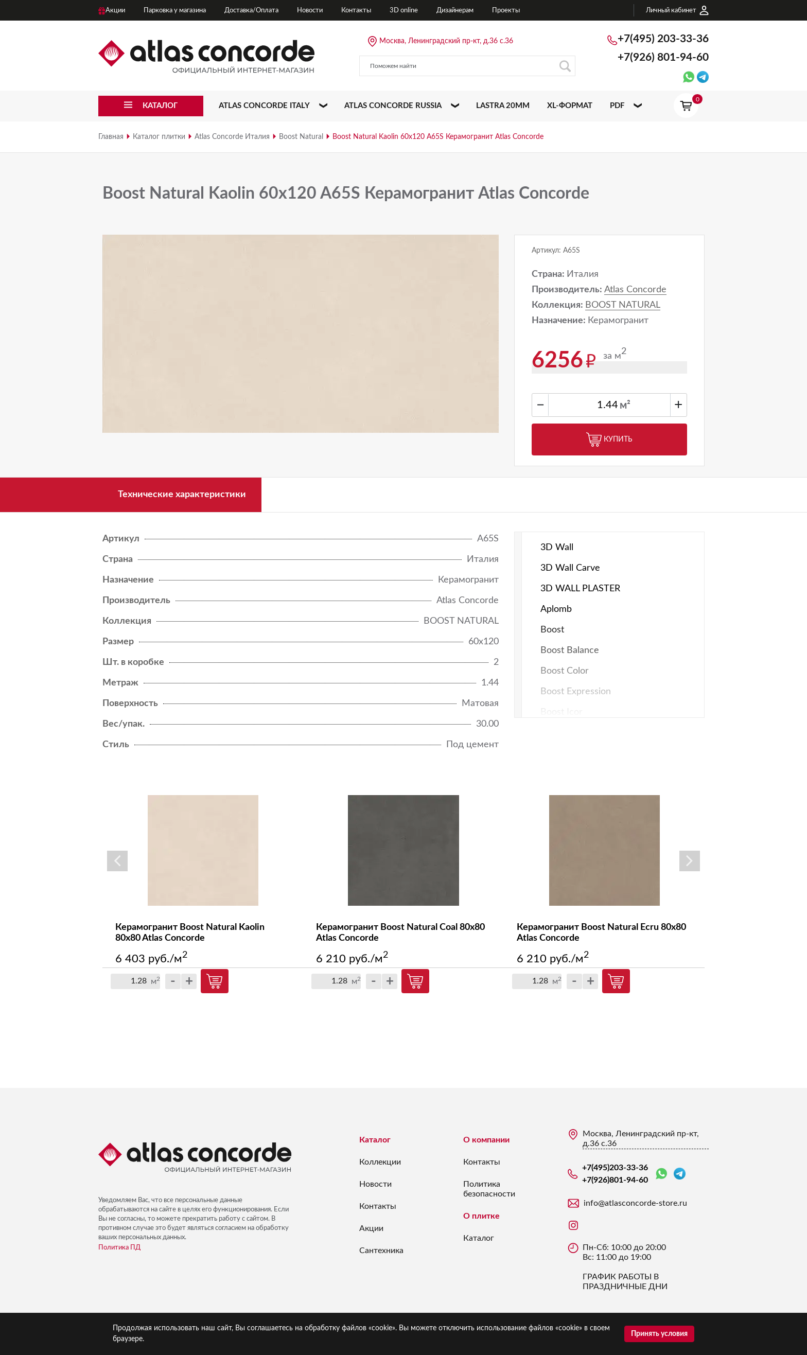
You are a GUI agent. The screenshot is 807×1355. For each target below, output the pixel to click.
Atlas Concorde (635, 289)
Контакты (377, 1206)
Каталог (375, 1140)
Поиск (564, 66)
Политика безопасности (489, 1189)
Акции (371, 1228)
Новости (375, 1184)
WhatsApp (661, 1174)
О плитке (481, 1216)
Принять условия (659, 1334)
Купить (609, 439)
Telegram (680, 1174)
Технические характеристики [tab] (182, 494)
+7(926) (663, 57)
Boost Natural (301, 136)
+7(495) (663, 38)
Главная (111, 136)
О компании (486, 1140)
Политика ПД (119, 1247)
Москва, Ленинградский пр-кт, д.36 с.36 (446, 41)
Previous (117, 861)
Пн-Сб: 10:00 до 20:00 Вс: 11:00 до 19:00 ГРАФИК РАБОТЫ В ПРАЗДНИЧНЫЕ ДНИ (625, 1267)
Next (689, 861)
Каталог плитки (159, 136)
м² (625, 405)
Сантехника (381, 1250)
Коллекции (380, 1162)
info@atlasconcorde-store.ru (635, 1203)
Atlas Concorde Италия (232, 136)
